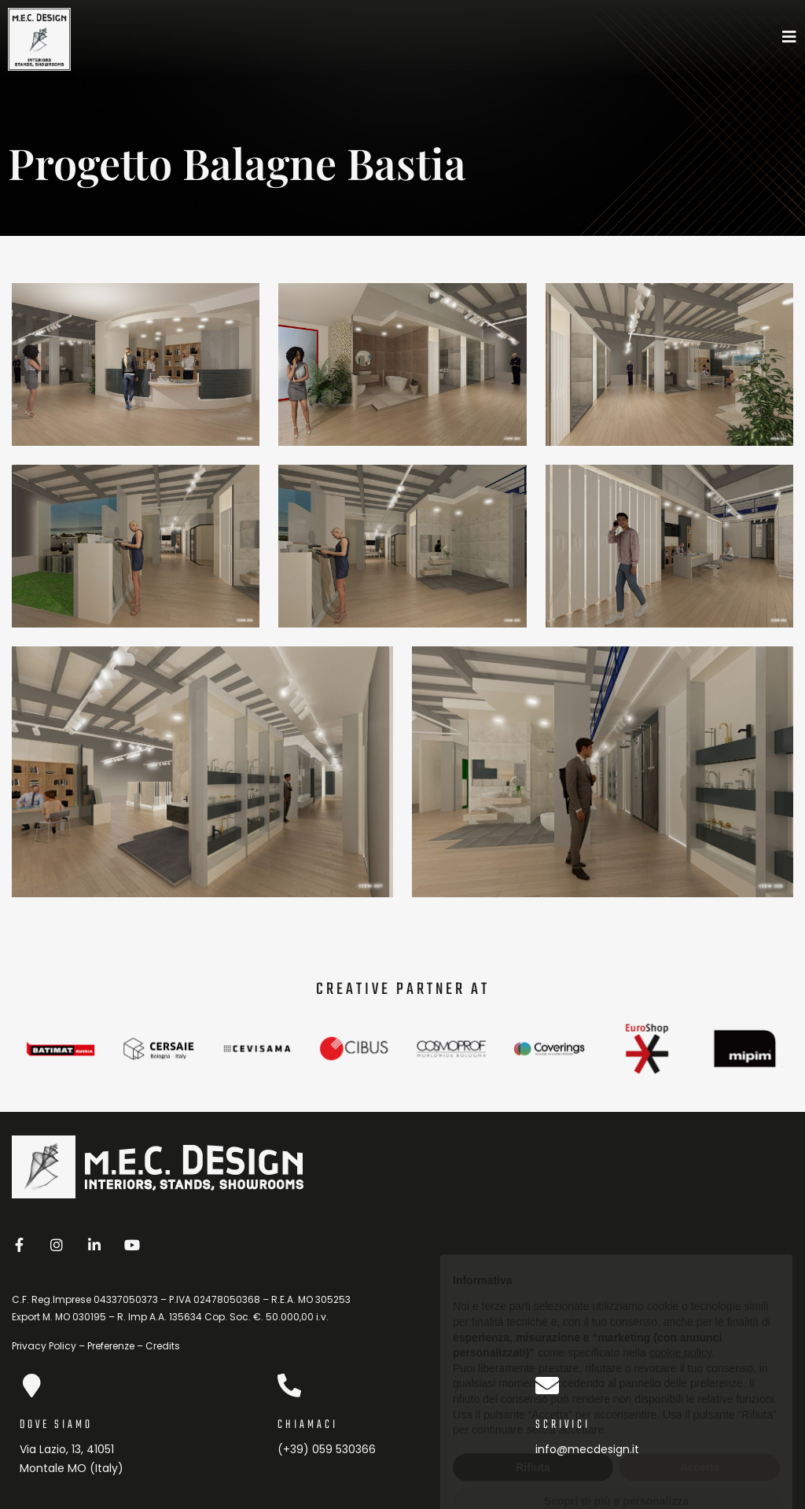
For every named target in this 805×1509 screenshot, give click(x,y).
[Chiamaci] (289, 1385)
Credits (162, 1346)
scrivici (562, 1424)
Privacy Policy (44, 1346)
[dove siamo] (31, 1385)
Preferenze (110, 1346)
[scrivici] (547, 1385)
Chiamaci (308, 1424)
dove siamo (56, 1424)
